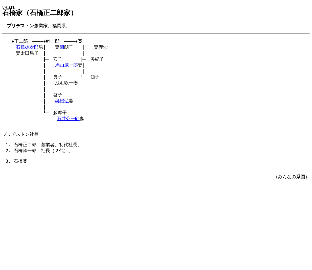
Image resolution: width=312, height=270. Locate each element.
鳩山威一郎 (66, 68)
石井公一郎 (68, 127)
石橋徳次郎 (27, 49)
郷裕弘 (62, 107)
